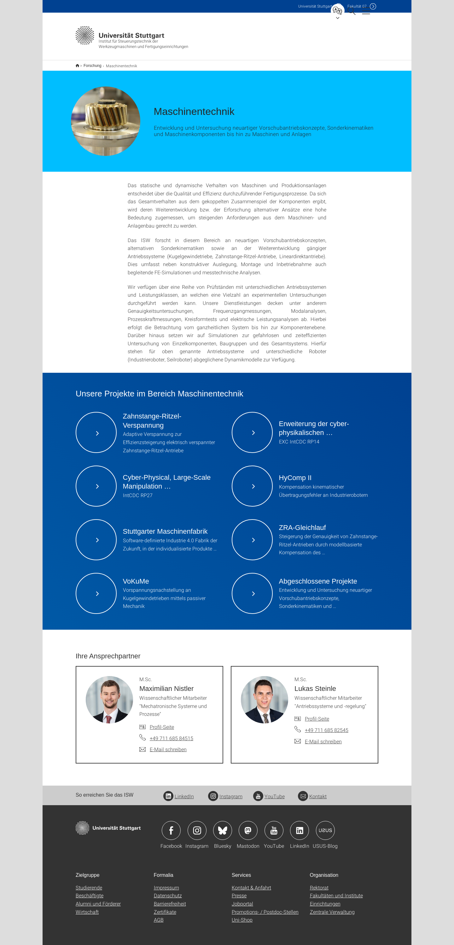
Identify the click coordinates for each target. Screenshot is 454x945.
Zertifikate (165, 907)
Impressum (166, 883)
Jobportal (242, 899)
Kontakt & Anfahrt (251, 883)
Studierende (89, 883)
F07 (357, 6)
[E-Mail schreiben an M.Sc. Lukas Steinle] (318, 737)
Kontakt (312, 792)
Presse (239, 891)
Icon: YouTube (274, 826)
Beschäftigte (89, 891)
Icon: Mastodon (248, 826)
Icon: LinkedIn (299, 826)
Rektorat (319, 883)
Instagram (225, 792)
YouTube (269, 792)
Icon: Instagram (197, 826)
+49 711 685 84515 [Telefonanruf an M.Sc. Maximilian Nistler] (171, 734)
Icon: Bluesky (222, 826)
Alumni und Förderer (98, 899)
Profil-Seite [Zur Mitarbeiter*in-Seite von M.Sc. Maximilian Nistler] (162, 722)
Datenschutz (168, 891)
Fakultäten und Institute (336, 891)
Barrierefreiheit (170, 899)
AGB (159, 915)
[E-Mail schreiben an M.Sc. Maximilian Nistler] (163, 745)
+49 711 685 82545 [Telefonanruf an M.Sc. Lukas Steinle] (326, 725)
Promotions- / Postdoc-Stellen (265, 907)
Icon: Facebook (171, 826)
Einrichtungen (325, 899)
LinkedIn (178, 792)
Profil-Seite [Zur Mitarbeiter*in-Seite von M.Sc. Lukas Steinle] (317, 714)
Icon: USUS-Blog (325, 826)
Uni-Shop (242, 915)
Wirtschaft (87, 907)
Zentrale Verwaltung (332, 907)
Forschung (89, 63)
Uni (315, 6)
